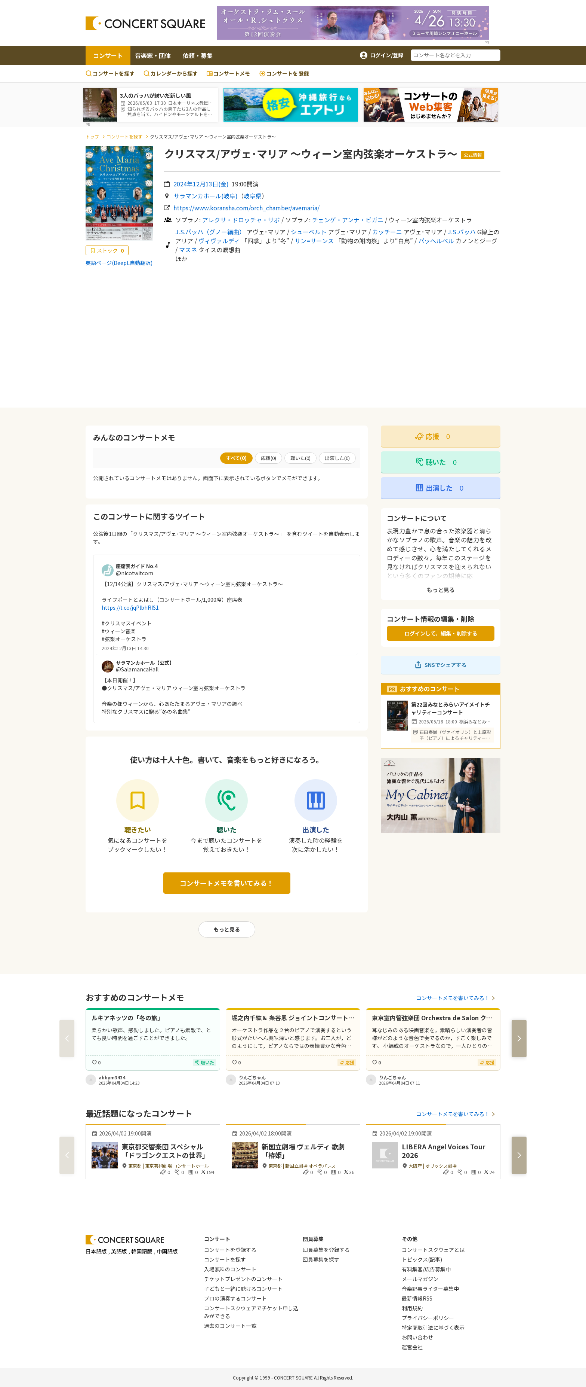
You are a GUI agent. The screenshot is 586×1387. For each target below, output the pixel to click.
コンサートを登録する (230, 1249)
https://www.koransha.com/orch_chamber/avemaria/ (246, 207)
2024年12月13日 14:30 (125, 648)
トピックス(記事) (422, 1259)
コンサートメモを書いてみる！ (227, 883)
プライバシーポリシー (428, 1318)
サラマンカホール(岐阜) (205, 195)
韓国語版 (141, 1251)
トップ (92, 136)
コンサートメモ (228, 73)
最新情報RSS (417, 1298)
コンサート (108, 55)
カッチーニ (387, 231)
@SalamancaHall (137, 669)
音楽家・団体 (153, 55)
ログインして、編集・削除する (440, 633)
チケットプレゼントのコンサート (243, 1279)
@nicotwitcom (134, 573)
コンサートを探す (110, 73)
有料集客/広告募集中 (426, 1269)
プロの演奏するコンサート (235, 1298)
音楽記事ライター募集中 (430, 1288)
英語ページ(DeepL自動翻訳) (119, 262)
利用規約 (412, 1308)
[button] (519, 1038)
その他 (409, 1239)
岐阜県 (253, 195)
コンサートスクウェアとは (433, 1249)
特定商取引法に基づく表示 (433, 1327)
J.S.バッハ (462, 231)
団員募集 (313, 1239)
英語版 (119, 1251)
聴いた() (300, 457)
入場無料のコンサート (230, 1269)
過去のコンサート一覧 (230, 1325)
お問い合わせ (417, 1337)
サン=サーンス (314, 240)
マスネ (188, 249)
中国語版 (167, 1251)
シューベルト (309, 231)
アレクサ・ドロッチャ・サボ (241, 219)
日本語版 (96, 1251)
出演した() (337, 457)
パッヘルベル (436, 240)
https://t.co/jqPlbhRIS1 (130, 607)
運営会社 (412, 1347)
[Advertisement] (293, 337)
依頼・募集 (198, 55)
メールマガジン (420, 1279)
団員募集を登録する (326, 1249)
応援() (268, 457)
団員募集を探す (321, 1259)
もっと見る (227, 929)
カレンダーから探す (171, 73)
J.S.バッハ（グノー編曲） (210, 231)
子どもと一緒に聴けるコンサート (243, 1288)
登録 (284, 73)
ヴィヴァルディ (219, 240)
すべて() (236, 457)
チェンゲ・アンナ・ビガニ (347, 219)
